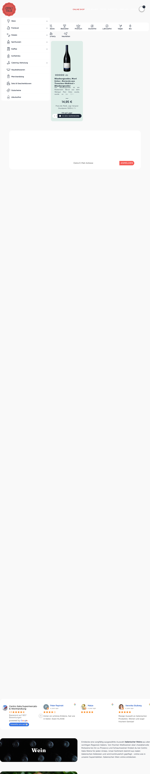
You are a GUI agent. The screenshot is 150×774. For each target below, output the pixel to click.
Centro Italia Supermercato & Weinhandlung (23, 707)
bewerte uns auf (19, 724)
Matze (90, 706)
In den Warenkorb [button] (70, 116)
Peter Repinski (56, 706)
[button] (141, 9)
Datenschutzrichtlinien (124, 155)
